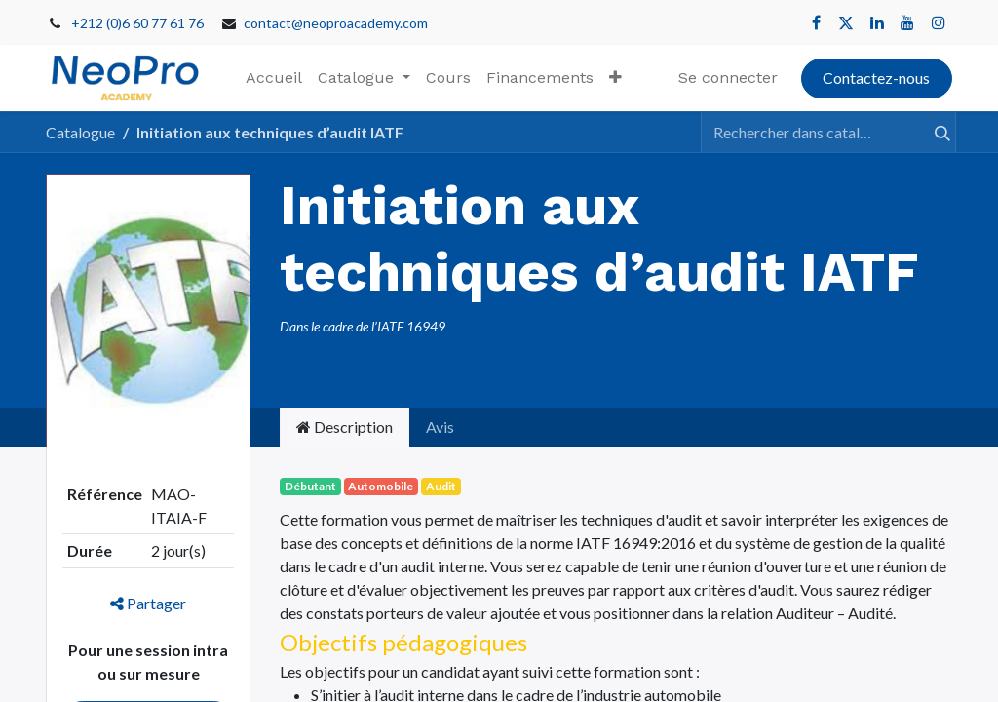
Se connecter (728, 77)
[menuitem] (274, 78)
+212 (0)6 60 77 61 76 (137, 23)
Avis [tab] (440, 426)
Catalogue (80, 132)
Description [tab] (344, 426)
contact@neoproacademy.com (336, 23)
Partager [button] (148, 603)
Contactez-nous (876, 77)
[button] (615, 78)
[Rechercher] (933, 131)
